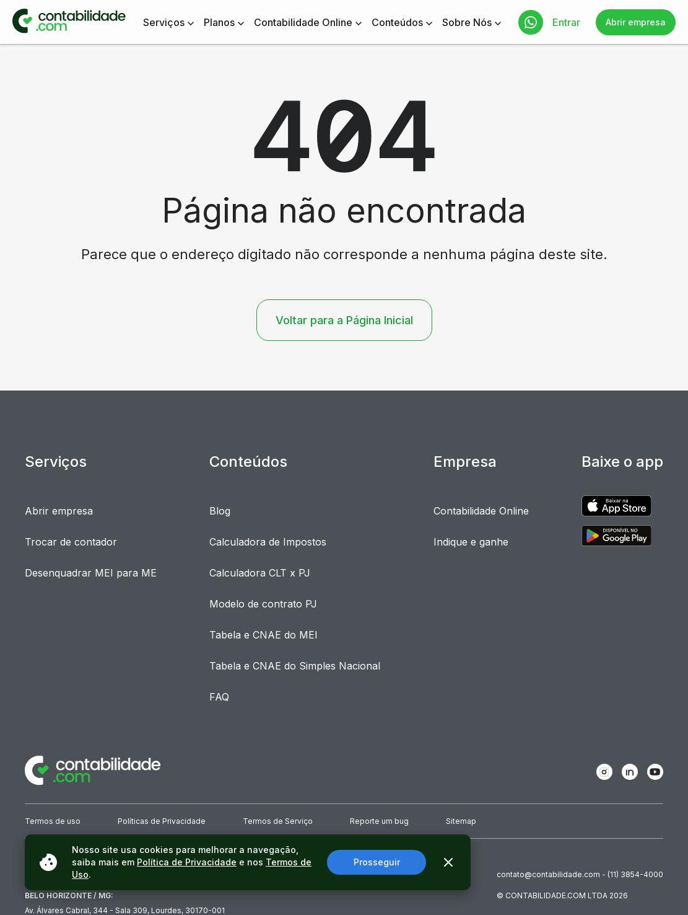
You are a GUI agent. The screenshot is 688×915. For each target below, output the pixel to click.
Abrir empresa (636, 22)
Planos (219, 22)
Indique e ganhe (470, 542)
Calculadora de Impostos (267, 542)
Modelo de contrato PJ (263, 604)
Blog (219, 511)
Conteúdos (397, 22)
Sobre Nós (467, 22)
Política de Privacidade (187, 862)
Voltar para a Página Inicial (344, 320)
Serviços (164, 22)
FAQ (219, 697)
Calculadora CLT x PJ (259, 573)
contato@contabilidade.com (548, 874)
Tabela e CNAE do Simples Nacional (294, 666)
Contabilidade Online (303, 22)
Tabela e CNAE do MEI (263, 635)
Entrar (566, 22)
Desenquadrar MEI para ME (91, 573)
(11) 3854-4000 (635, 874)
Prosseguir (377, 862)
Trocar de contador (71, 542)
